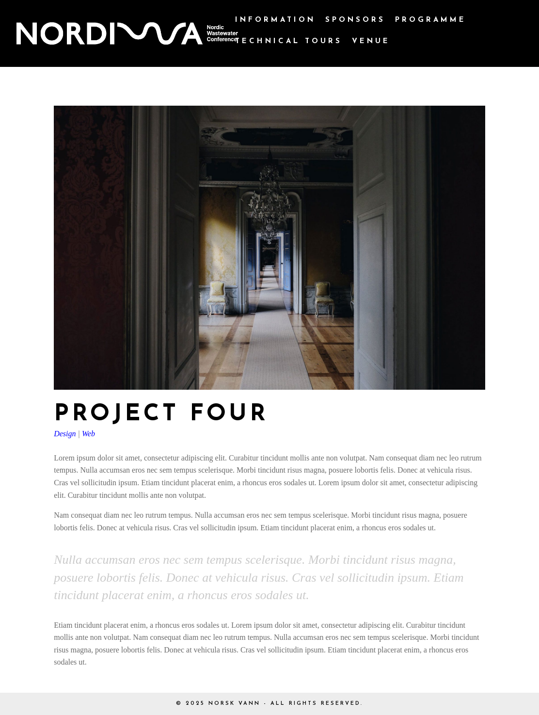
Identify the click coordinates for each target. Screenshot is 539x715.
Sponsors (355, 20)
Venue (371, 41)
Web (88, 433)
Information (275, 20)
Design (65, 433)
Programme (430, 20)
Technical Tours (288, 41)
